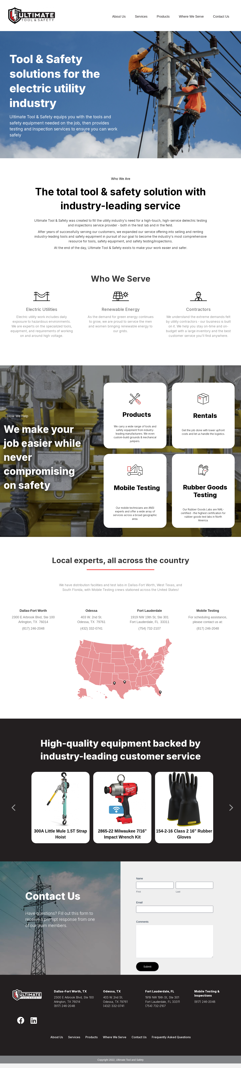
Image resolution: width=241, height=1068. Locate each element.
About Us (119, 16)
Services (141, 16)
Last (178, 891)
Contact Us (221, 16)
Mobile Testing (137, 487)
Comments (142, 921)
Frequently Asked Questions (171, 1037)
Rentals (205, 415)
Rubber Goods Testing (205, 491)
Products (163, 16)
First (138, 891)
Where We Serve (191, 16)
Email (139, 902)
